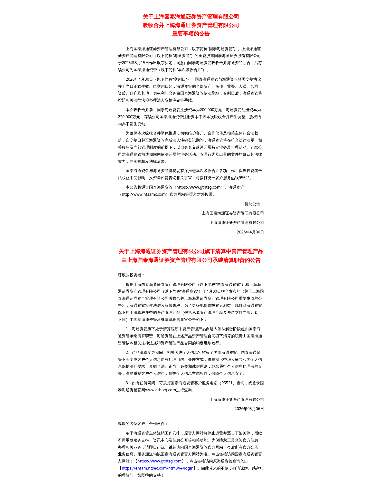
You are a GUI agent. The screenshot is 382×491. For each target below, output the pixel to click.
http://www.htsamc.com (144, 194)
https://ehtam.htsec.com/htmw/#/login (157, 468)
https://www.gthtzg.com (198, 187)
